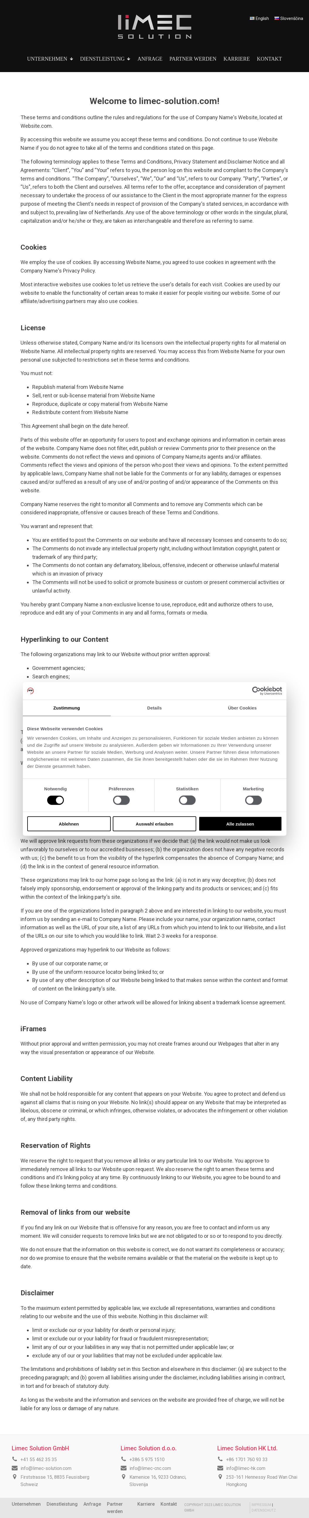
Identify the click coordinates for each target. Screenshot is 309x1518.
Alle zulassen (240, 823)
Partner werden (115, 1507)
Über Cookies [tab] (242, 707)
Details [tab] (154, 707)
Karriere (146, 1504)
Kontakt (169, 1504)
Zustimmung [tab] (66, 707)
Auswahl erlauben (154, 823)
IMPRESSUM (262, 1505)
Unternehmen (26, 1504)
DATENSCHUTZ (264, 1510)
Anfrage (92, 1504)
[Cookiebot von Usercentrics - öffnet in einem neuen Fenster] (256, 691)
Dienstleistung (62, 1504)
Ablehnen (69, 823)
